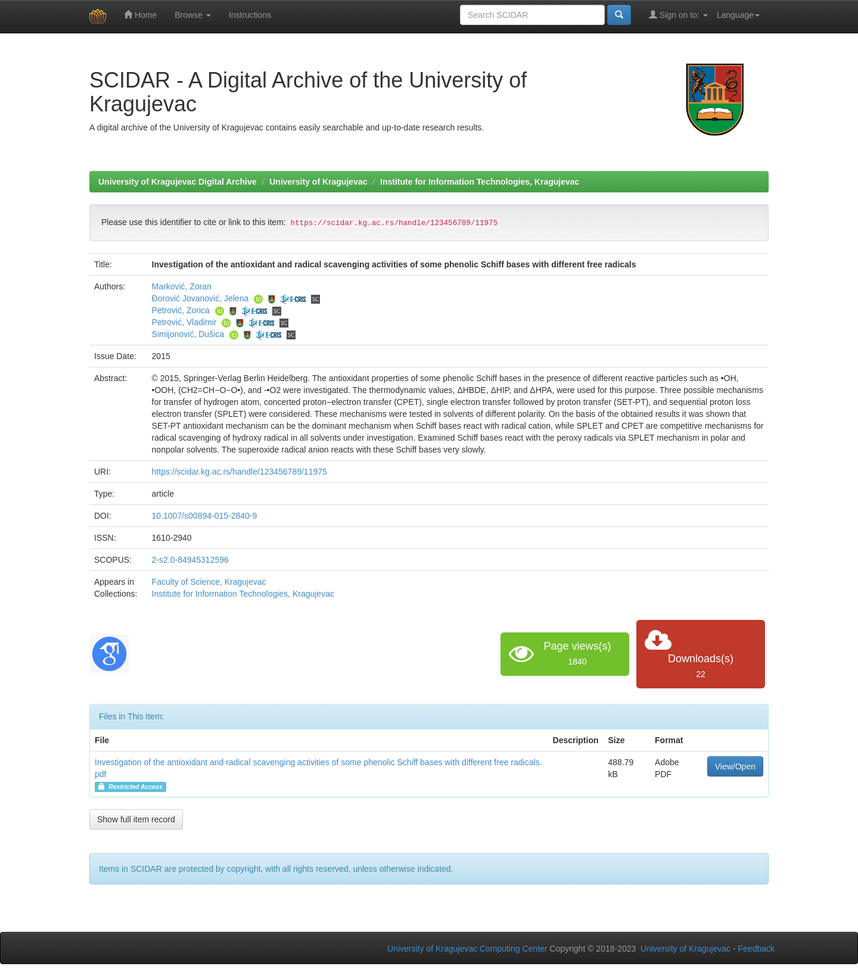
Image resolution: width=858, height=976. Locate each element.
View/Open (735, 766)
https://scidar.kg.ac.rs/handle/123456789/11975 (239, 471)
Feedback (756, 948)
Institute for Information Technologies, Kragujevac (479, 181)
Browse (193, 15)
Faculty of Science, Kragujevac (209, 582)
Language (738, 15)
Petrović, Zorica (181, 310)
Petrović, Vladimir (184, 322)
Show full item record (136, 819)
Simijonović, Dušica (188, 334)
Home (140, 15)
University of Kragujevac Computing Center (467, 948)
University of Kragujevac (318, 181)
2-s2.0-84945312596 (190, 560)
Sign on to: (678, 15)
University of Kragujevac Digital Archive (177, 181)
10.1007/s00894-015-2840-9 (204, 515)
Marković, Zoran (182, 286)
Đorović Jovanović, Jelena (200, 298)
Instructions (250, 15)
